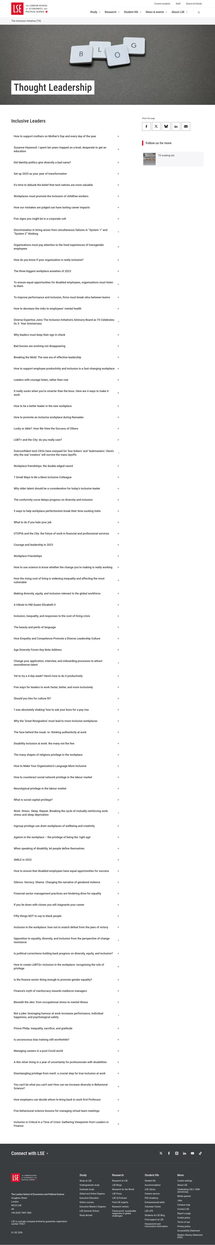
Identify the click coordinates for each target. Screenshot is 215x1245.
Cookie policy (183, 1218)
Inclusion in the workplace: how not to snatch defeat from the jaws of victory (67, 927)
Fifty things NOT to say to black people (67, 916)
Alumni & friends (194, 3)
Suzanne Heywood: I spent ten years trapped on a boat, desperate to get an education (67, 149)
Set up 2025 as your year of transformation (67, 173)
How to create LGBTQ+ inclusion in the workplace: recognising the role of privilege (67, 966)
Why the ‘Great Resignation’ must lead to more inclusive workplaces (67, 721)
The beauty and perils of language (67, 627)
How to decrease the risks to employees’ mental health (67, 308)
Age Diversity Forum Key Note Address (67, 649)
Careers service (152, 1194)
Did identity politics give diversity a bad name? (67, 162)
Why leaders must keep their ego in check (67, 334)
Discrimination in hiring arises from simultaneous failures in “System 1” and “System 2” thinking (67, 231)
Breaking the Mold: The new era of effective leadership (67, 357)
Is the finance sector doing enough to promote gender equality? (67, 979)
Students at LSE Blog (155, 1215)
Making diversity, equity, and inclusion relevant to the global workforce (67, 593)
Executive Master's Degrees (93, 1207)
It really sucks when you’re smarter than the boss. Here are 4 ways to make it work (67, 392)
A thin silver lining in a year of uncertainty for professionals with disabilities (67, 1062)
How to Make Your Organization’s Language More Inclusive (67, 766)
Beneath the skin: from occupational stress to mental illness (67, 1002)
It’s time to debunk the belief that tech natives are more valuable (67, 185)
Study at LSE (86, 1181)
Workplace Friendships (67, 556)
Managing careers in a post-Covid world (67, 1050)
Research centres (120, 1207)
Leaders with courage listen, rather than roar (67, 379)
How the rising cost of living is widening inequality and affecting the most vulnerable (67, 580)
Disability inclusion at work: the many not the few (67, 743)
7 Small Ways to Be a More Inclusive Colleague (67, 477)
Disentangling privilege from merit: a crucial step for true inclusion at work (67, 1073)
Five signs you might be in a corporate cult (67, 218)
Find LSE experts (120, 1202)
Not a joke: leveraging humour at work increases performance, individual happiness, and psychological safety (67, 1015)
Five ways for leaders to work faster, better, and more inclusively (67, 687)
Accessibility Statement (188, 1231)
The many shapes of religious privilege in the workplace (67, 754)
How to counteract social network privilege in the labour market (67, 777)
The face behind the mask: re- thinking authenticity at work (67, 732)
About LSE (180, 12)
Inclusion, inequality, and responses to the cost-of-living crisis (67, 616)
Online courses (87, 1202)
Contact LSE (183, 1209)
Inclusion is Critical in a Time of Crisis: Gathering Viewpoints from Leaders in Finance (67, 1123)
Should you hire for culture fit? (67, 698)
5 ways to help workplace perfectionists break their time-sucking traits (67, 511)
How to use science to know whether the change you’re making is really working (67, 567)
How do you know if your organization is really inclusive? (67, 259)
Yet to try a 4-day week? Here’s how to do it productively (67, 676)
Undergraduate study (89, 1185)
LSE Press (117, 1194)
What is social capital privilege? (67, 799)
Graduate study (87, 1189)
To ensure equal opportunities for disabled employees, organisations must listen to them (67, 284)
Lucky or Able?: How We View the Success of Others (67, 428)
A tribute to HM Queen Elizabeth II (67, 604)
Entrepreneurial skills (155, 1202)
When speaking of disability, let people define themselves (67, 848)
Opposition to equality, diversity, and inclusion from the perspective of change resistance (67, 940)
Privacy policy (183, 1226)
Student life (133, 12)
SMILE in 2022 (67, 859)
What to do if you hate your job (67, 522)
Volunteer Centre (153, 1207)
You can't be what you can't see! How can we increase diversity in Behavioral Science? (67, 1086)
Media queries (184, 1196)
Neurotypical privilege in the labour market (67, 788)
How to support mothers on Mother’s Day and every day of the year (67, 136)
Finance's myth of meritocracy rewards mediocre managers (67, 990)
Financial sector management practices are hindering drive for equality (67, 893)
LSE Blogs (117, 1185)
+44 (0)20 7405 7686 (21, 1213)
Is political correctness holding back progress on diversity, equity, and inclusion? (67, 953)
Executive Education (89, 1198)
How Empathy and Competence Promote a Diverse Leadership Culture (67, 638)
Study (95, 12)
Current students (162, 3)
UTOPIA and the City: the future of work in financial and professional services (67, 533)
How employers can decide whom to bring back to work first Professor (67, 1099)
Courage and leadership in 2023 (67, 544)
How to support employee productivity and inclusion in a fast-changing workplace (67, 368)
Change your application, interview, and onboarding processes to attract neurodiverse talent (67, 662)
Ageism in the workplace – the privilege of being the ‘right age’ (67, 837)
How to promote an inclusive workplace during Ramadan (67, 417)
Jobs (179, 1200)
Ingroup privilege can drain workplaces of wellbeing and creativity (67, 826)
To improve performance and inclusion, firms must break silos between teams (67, 297)
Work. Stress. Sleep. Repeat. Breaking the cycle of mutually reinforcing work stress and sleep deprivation (67, 812)
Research (112, 12)
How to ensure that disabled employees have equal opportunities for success (67, 871)
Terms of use (183, 1222)
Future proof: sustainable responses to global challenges (124, 1213)
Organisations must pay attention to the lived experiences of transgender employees (67, 246)
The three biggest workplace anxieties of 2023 (67, 271)
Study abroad (86, 1215)
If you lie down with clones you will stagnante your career (67, 904)
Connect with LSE (30, 1154)
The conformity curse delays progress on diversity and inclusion (67, 499)
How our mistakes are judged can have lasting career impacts (67, 207)
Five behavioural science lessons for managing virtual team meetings (67, 1110)
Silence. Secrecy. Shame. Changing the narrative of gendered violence (67, 882)
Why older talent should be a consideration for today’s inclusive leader (67, 488)
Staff (178, 3)
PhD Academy (151, 1198)
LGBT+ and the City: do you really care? (67, 439)
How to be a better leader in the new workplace (67, 406)
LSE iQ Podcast (119, 1198)
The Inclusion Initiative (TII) (26, 20)
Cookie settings (184, 1181)
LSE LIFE (149, 1211)
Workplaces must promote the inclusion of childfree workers (67, 196)
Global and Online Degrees (92, 1194)
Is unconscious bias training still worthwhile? (67, 1039)
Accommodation (153, 1185)
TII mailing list (166, 155)
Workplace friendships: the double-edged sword (67, 466)
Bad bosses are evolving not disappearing (67, 346)
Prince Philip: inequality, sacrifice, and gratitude (67, 1028)
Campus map (183, 1205)
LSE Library (150, 1189)
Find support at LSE (154, 1219)
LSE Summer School (89, 1211)
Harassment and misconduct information (156, 1225)
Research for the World (123, 1189)
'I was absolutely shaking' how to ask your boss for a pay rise (67, 709)
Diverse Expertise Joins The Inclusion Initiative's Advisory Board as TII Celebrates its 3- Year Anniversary (67, 321)
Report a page (184, 1213)
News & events (157, 12)
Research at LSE (120, 1181)
